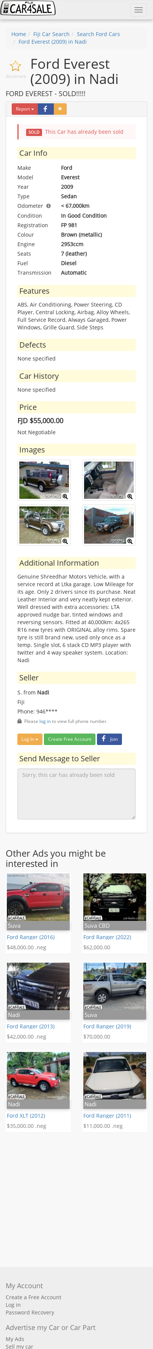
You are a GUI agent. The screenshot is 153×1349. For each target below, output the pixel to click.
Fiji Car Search (51, 34)
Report (25, 109)
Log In (30, 739)
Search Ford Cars (98, 34)
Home (18, 34)
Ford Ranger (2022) (107, 937)
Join (108, 739)
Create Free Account (69, 739)
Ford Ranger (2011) (107, 1115)
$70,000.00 (96, 1036)
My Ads (15, 1339)
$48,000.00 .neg (26, 947)
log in (45, 721)
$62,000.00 (96, 947)
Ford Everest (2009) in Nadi (53, 41)
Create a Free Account (33, 1297)
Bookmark (16, 76)
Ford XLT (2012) (26, 1115)
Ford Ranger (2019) (107, 1026)
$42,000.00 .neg (26, 1036)
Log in (13, 1304)
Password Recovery (30, 1312)
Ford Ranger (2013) (31, 1026)
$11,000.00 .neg (103, 1125)
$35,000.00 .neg (26, 1125)
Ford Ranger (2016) (31, 937)
